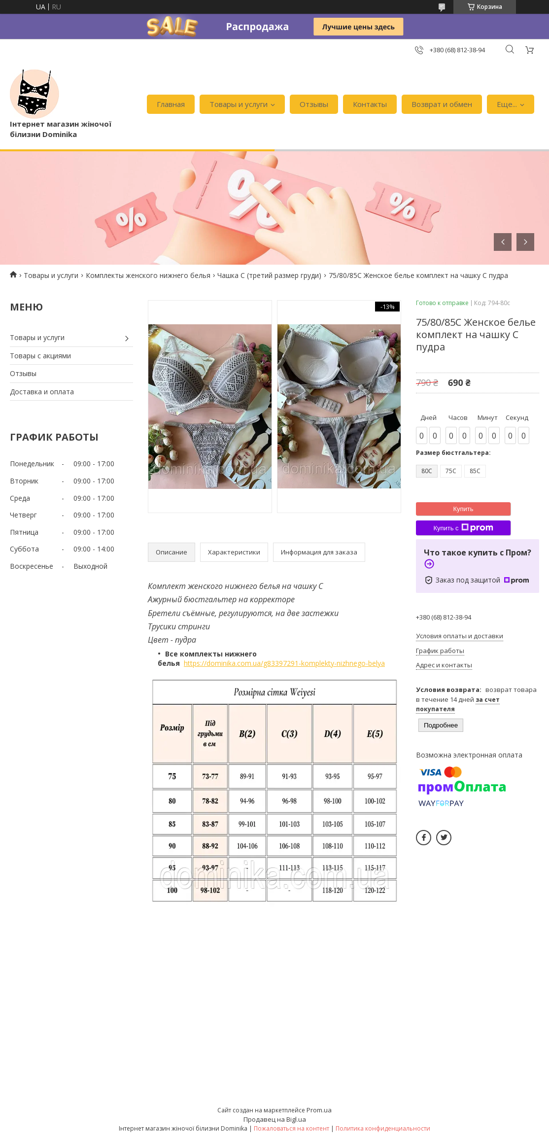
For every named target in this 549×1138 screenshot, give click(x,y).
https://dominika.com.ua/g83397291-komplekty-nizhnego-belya (284, 663)
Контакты (370, 104)
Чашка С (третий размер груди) (269, 275)
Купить (463, 509)
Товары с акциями (40, 355)
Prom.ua (319, 1109)
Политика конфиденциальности (383, 1128)
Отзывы (314, 104)
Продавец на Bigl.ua (274, 1119)
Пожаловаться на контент (291, 1128)
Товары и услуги (238, 104)
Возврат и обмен (442, 104)
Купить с (463, 527)
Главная (171, 104)
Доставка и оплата (42, 391)
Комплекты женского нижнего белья (148, 275)
